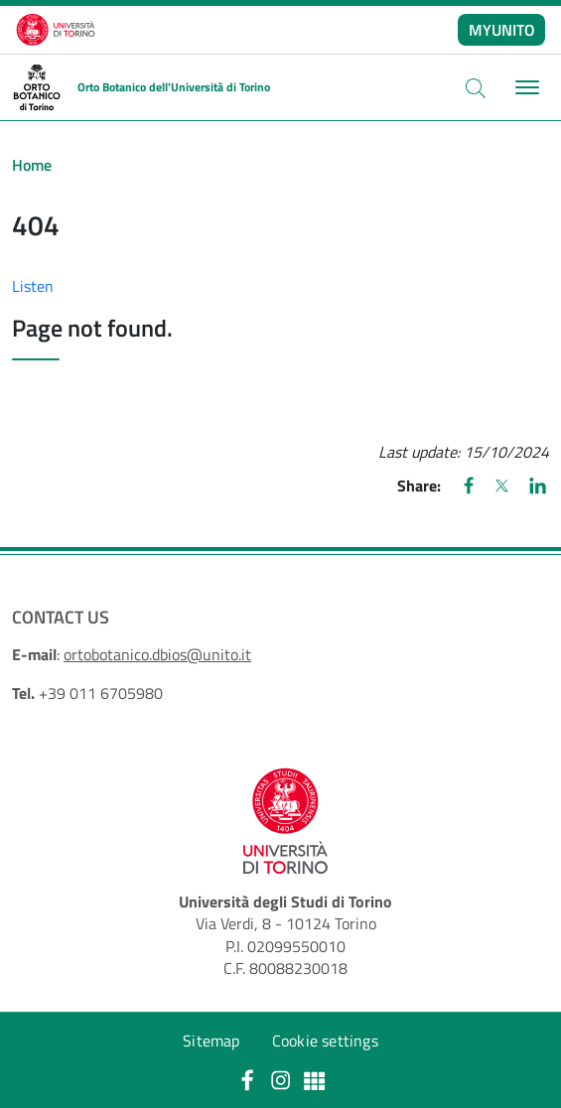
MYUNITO (502, 30)
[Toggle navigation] (524, 88)
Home (32, 165)
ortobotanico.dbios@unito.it (157, 654)
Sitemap (211, 1040)
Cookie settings (325, 1040)
